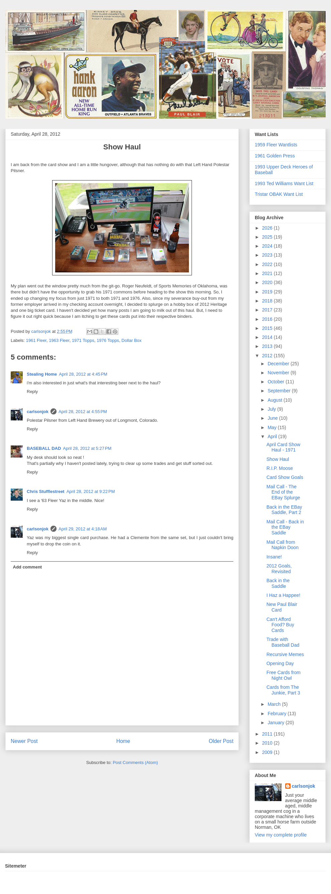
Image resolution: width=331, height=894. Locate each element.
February (277, 713)
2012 (268, 355)
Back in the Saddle (278, 583)
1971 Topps (83, 340)
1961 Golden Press (275, 155)
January (276, 722)
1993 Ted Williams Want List (284, 183)
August (275, 400)
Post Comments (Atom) (135, 762)
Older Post (221, 741)
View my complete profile (281, 835)
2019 (268, 291)
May (272, 427)
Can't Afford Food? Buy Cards (280, 625)
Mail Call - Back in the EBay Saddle (285, 527)
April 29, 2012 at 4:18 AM (83, 528)
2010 (268, 743)
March (274, 704)
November (278, 372)
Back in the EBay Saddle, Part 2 (284, 509)
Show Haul (277, 459)
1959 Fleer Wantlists (276, 144)
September (279, 390)
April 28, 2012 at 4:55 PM (83, 411)
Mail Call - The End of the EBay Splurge (283, 492)
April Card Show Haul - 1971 (283, 447)
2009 (268, 752)
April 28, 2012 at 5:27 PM (87, 448)
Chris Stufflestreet (46, 491)
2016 (268, 319)
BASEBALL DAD (44, 448)
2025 (268, 237)
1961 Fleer (36, 340)
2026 (268, 228)
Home (123, 741)
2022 (268, 264)
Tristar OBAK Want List (279, 194)
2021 (268, 273)
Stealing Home (42, 374)
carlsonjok (37, 411)
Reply (32, 391)
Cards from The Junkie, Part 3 (283, 689)
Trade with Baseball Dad (282, 642)
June (273, 418)
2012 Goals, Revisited (279, 568)
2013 (268, 346)
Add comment (27, 566)
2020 (268, 282)
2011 (268, 734)
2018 (268, 300)
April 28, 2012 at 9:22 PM (91, 491)
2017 (268, 309)
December (278, 363)
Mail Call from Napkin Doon (282, 544)
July (272, 409)
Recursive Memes (285, 654)
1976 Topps (108, 340)
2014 (268, 337)
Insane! (274, 556)
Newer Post (24, 741)
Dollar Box (131, 340)
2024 (268, 246)
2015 (268, 328)
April (272, 436)
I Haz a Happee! (283, 595)
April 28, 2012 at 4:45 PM (83, 374)
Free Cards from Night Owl (283, 675)
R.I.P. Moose (279, 468)
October (276, 381)
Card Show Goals (284, 477)
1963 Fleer (59, 340)
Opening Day (280, 663)
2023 (268, 255)
